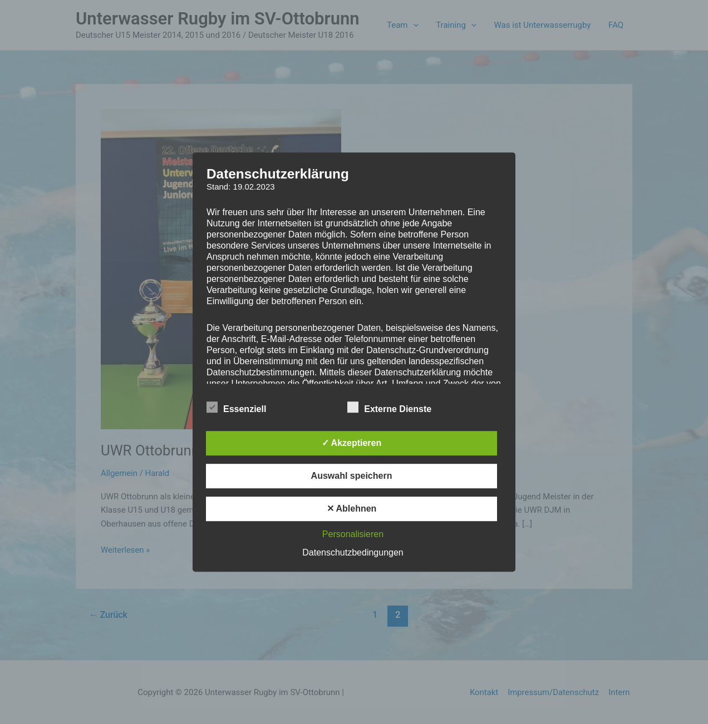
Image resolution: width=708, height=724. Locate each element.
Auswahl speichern (351, 475)
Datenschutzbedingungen (352, 552)
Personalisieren (353, 534)
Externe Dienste (389, 407)
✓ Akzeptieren (352, 443)
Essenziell (236, 407)
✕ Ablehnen (352, 508)
